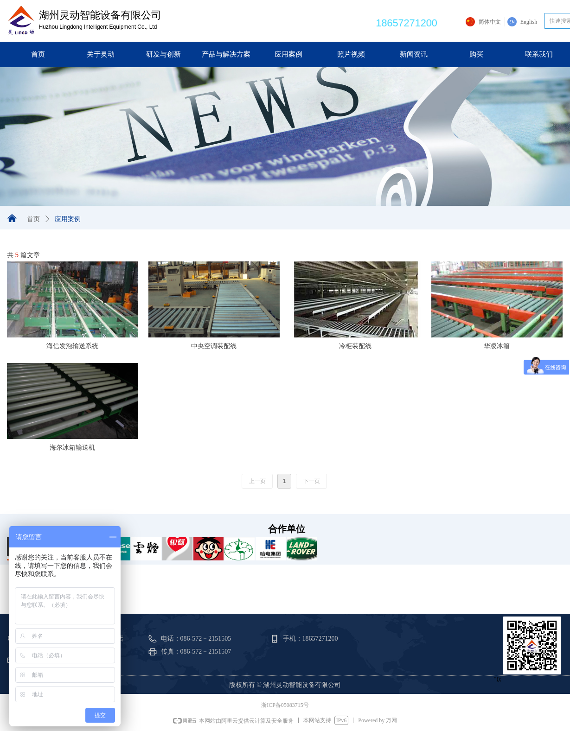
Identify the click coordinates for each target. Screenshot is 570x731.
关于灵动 (101, 54)
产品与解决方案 (226, 54)
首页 (38, 54)
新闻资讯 (414, 54)
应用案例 (288, 54)
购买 (476, 54)
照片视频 (351, 54)
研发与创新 (163, 54)
